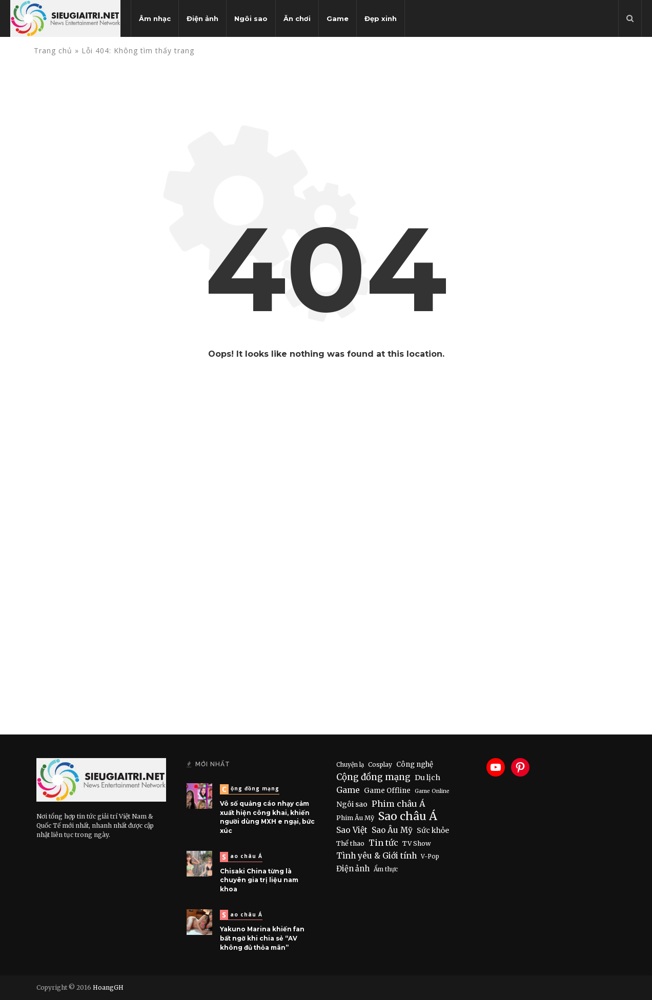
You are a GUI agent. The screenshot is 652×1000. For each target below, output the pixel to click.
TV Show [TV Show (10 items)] (416, 843)
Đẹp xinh (380, 18)
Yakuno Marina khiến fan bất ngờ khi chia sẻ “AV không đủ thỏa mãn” (262, 938)
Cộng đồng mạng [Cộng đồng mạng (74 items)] (373, 777)
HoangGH (108, 987)
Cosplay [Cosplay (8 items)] (380, 764)
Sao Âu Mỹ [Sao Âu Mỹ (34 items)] (392, 830)
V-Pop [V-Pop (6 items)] (430, 856)
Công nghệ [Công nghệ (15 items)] (414, 764)
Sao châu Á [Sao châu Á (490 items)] (407, 816)
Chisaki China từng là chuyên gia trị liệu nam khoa (259, 880)
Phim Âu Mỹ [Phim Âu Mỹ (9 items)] (355, 818)
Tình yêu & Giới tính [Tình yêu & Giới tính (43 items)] (376, 856)
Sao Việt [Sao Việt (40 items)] (352, 830)
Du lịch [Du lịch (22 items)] (427, 777)
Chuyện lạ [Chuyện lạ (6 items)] (350, 764)
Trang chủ (53, 50)
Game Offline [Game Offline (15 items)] (387, 790)
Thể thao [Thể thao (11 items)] (350, 843)
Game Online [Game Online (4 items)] (432, 791)
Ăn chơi (297, 18)
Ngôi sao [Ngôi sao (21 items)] (352, 804)
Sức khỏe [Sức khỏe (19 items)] (433, 830)
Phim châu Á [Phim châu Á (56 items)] (398, 804)
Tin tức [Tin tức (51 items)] (383, 843)
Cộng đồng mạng (250, 789)
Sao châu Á (242, 857)
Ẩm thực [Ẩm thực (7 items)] (386, 869)
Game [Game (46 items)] (348, 790)
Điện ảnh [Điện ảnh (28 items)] (353, 868)
